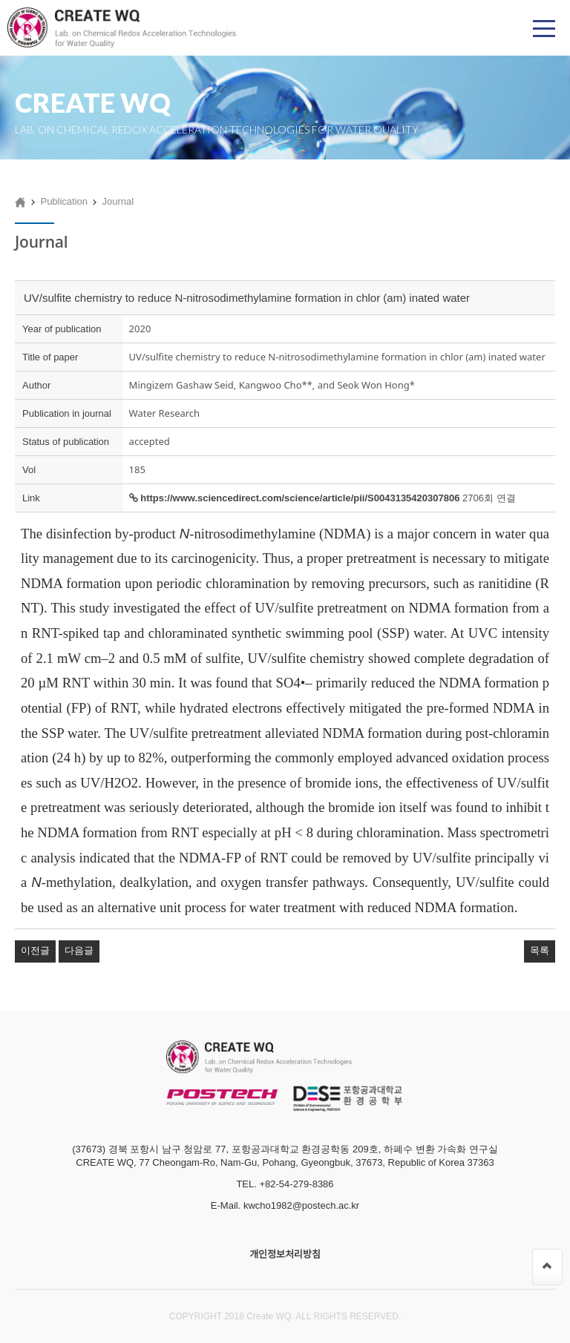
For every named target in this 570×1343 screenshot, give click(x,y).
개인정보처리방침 (285, 1254)
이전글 (35, 950)
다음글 (79, 950)
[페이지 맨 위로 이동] (547, 1267)
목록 (539, 950)
